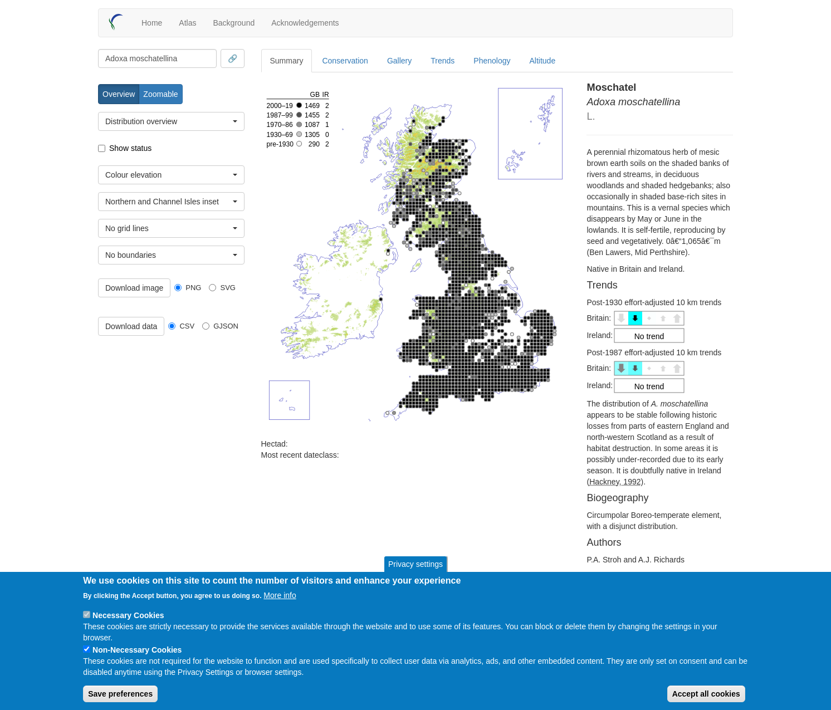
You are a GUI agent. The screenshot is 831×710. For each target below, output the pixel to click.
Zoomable (160, 94)
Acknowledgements (305, 22)
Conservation (345, 60)
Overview (118, 94)
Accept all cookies (706, 693)
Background (234, 22)
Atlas (187, 22)
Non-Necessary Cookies (137, 649)
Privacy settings (415, 564)
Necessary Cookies (128, 615)
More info (279, 595)
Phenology (491, 60)
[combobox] (157, 58)
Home (151, 22)
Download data (131, 326)
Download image (134, 287)
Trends (442, 60)
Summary (287, 60)
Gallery (399, 60)
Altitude (543, 60)
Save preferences (120, 693)
